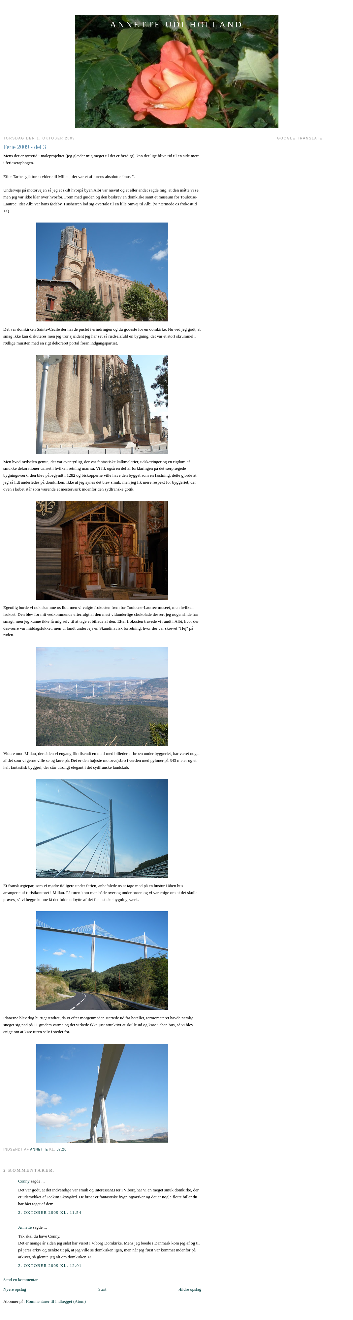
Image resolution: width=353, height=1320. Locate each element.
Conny (24, 1181)
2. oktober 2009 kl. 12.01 (49, 1265)
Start (102, 1289)
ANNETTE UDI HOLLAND (176, 24)
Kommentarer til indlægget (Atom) (56, 1301)
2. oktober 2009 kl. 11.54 (49, 1212)
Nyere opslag (14, 1289)
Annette (25, 1227)
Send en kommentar (20, 1279)
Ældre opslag (189, 1289)
